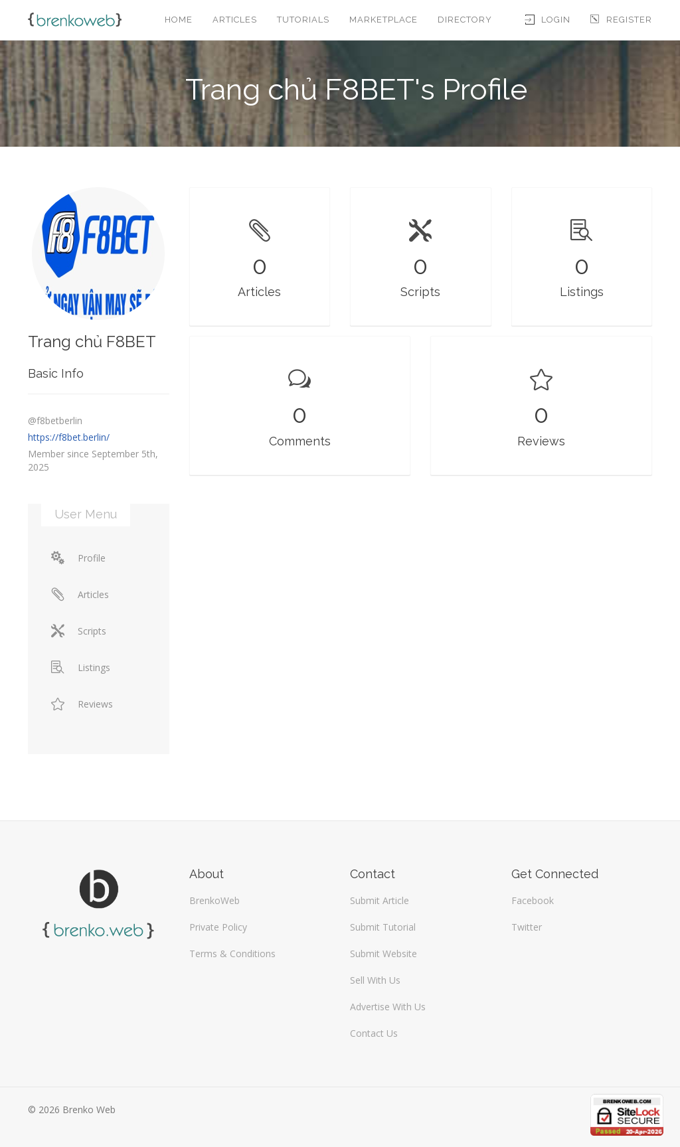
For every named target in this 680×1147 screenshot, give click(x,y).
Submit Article (379, 900)
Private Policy (218, 927)
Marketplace (383, 20)
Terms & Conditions (232, 953)
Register (621, 20)
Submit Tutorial (383, 927)
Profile (78, 558)
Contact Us (374, 1033)
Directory (465, 20)
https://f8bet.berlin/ (69, 437)
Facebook (532, 900)
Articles (234, 20)
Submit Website (383, 953)
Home (179, 20)
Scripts (78, 631)
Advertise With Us (388, 1006)
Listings (80, 667)
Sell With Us (375, 980)
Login (547, 20)
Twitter (526, 927)
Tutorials (303, 20)
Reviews (82, 704)
